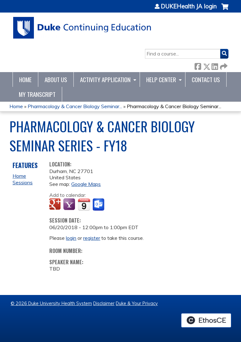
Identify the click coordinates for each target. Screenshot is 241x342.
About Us (56, 79)
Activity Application (105, 79)
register (91, 238)
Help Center (161, 79)
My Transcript (37, 94)
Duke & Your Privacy (137, 303)
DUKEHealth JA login (189, 6)
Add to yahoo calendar (69, 204)
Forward (223, 65)
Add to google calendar (55, 204)
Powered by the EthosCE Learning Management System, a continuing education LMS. (206, 320)
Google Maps (86, 184)
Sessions (23, 182)
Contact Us (206, 79)
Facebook (198, 65)
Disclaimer (104, 303)
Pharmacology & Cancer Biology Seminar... (75, 106)
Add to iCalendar (84, 204)
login (71, 238)
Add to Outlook (99, 204)
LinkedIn (215, 65)
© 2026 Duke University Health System (51, 303)
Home (25, 79)
